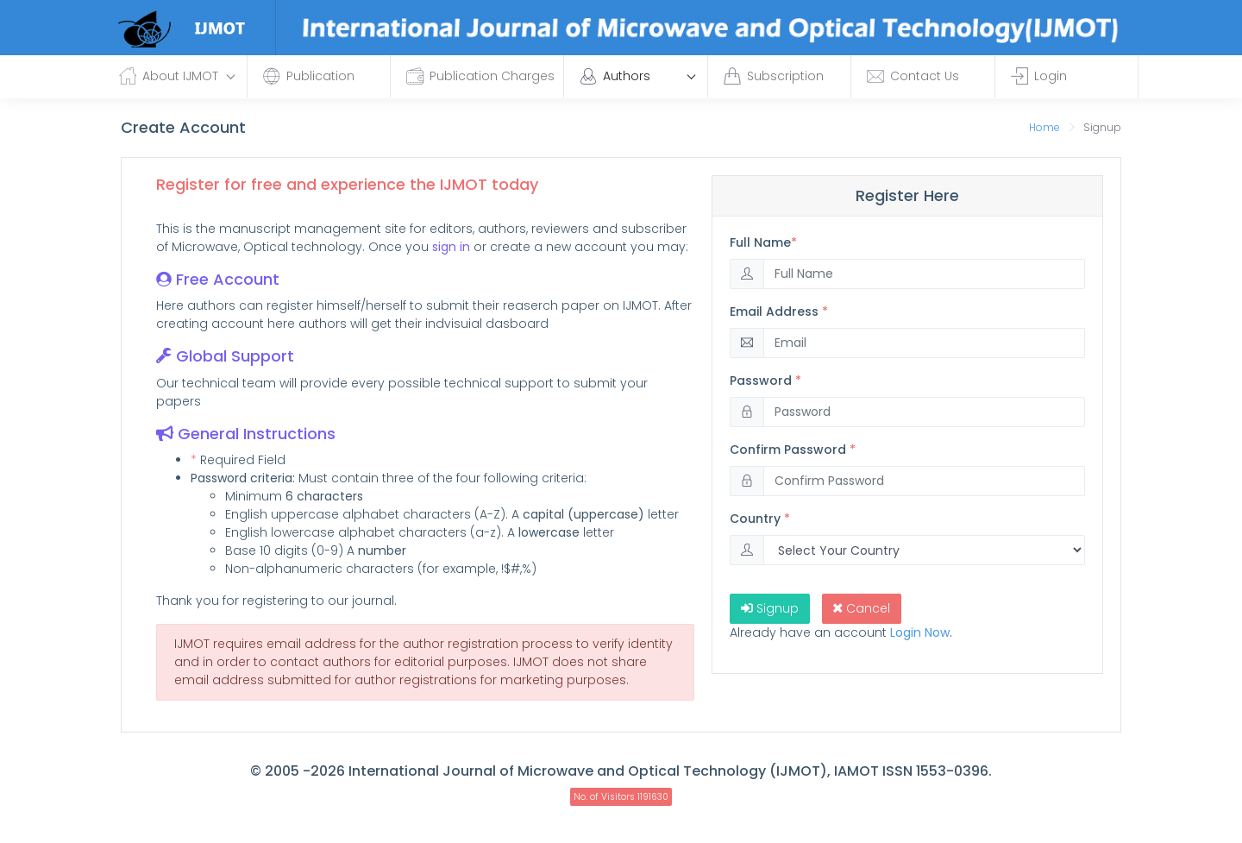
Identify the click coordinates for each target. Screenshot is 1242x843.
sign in (451, 246)
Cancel (861, 608)
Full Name (763, 242)
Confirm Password (793, 449)
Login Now (920, 632)
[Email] (924, 343)
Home (1044, 127)
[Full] (924, 274)
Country (760, 518)
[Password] (924, 412)
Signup (770, 608)
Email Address (779, 311)
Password (765, 380)
